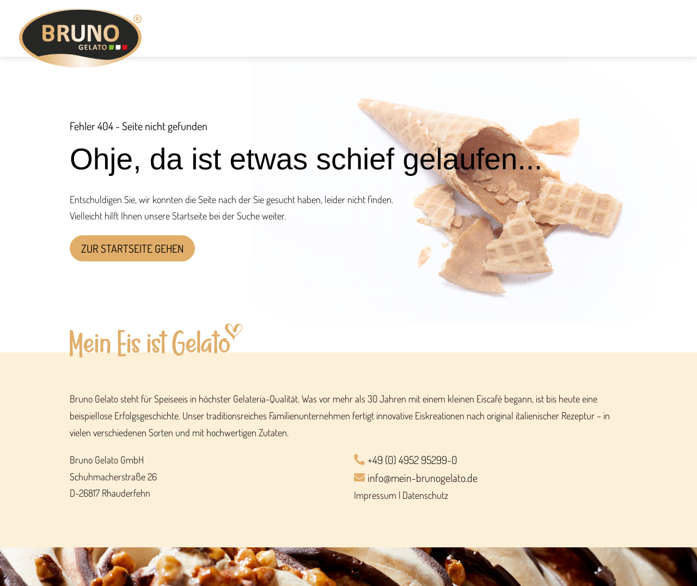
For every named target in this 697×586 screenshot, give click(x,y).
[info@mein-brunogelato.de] (490, 478)
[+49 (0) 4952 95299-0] (490, 460)
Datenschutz (425, 495)
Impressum (375, 495)
